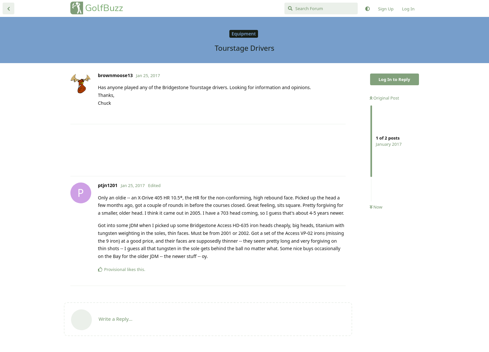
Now (376, 207)
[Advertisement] (208, 150)
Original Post (384, 98)
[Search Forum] (321, 8)
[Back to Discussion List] (8, 8)
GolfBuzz (104, 8)
